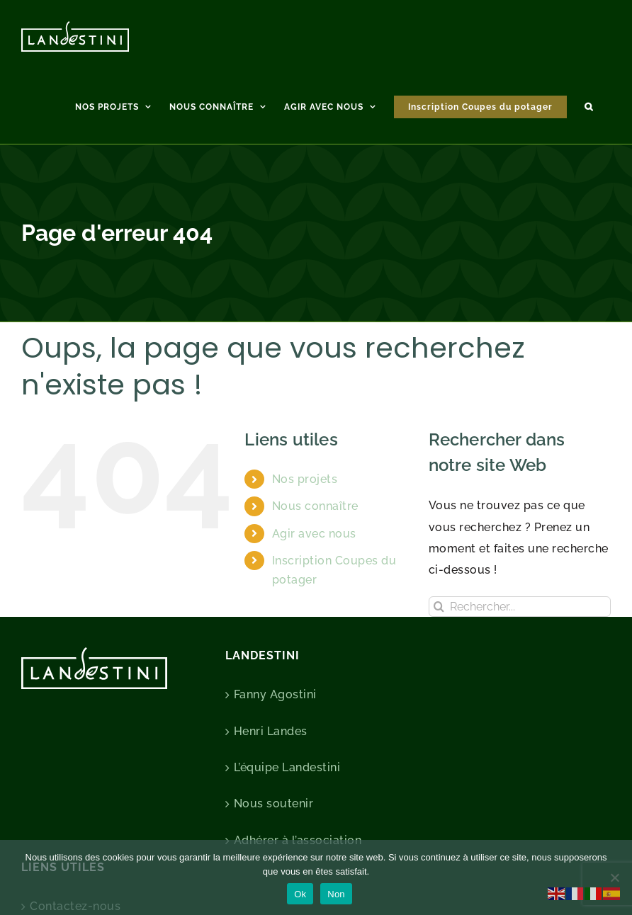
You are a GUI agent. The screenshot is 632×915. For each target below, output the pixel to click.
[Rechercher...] (520, 606)
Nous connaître (315, 506)
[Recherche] (439, 606)
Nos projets (305, 479)
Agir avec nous (314, 533)
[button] (589, 105)
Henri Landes (270, 731)
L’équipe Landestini (287, 767)
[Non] (614, 877)
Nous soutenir (274, 803)
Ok (300, 894)
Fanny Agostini (275, 694)
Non (336, 894)
